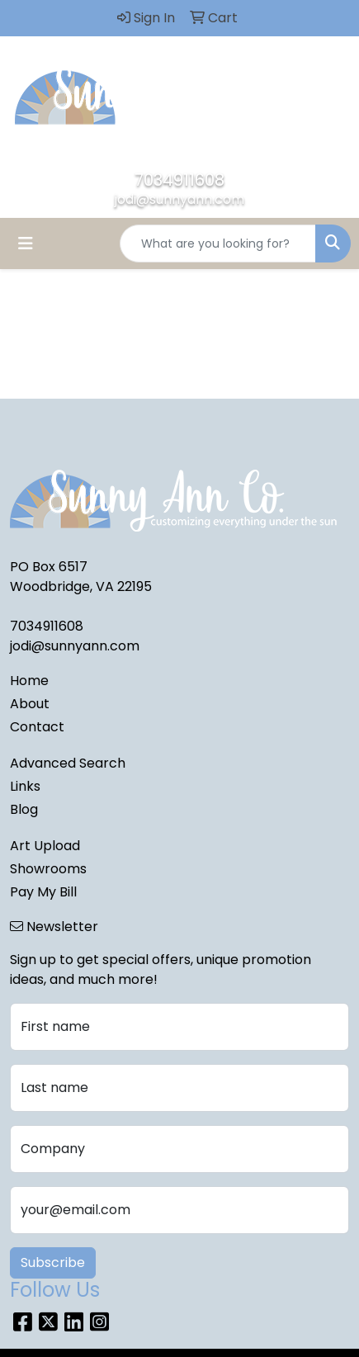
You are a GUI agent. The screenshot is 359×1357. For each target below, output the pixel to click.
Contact (37, 726)
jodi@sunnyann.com (179, 199)
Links (25, 786)
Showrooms (48, 868)
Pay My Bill (43, 891)
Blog (24, 809)
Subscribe (53, 1262)
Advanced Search (67, 763)
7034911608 (179, 179)
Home (29, 680)
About (30, 703)
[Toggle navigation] (25, 243)
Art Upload (45, 845)
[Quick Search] (218, 243)
